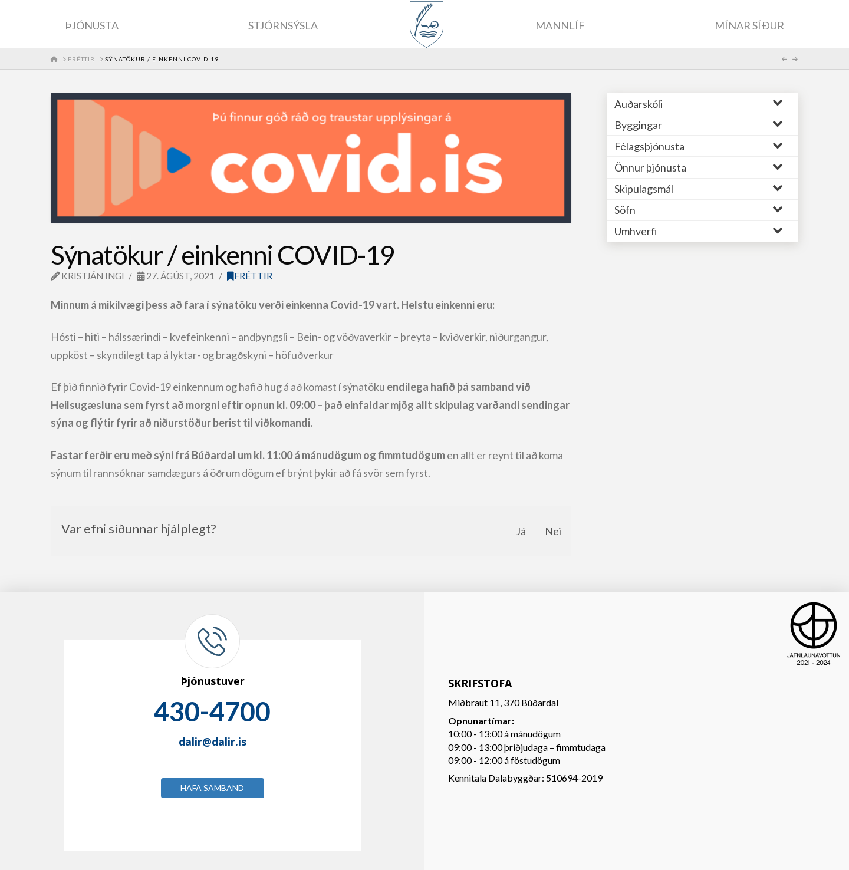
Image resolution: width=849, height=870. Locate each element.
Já (521, 531)
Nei (553, 531)
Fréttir (249, 276)
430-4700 (212, 711)
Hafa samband (212, 788)
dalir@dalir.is (212, 741)
